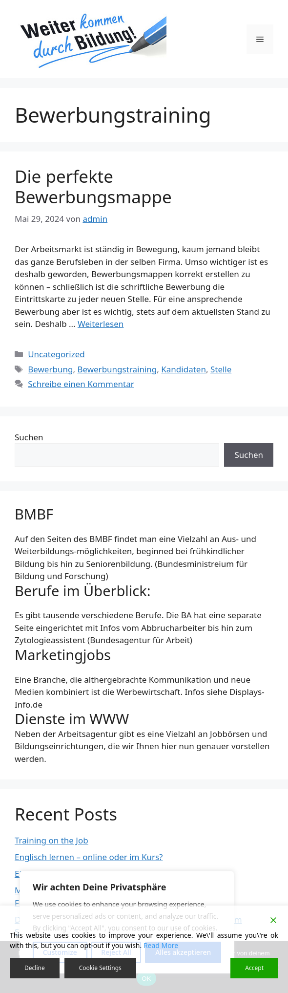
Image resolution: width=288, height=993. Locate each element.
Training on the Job (51, 840)
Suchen (29, 437)
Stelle (220, 369)
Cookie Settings (100, 968)
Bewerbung (50, 369)
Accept (254, 968)
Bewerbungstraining (117, 369)
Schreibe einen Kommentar (81, 383)
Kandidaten (183, 369)
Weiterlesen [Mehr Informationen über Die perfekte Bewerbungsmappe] (100, 323)
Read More (161, 945)
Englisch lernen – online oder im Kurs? (89, 857)
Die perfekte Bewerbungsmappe (93, 186)
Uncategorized (56, 354)
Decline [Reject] (34, 968)
